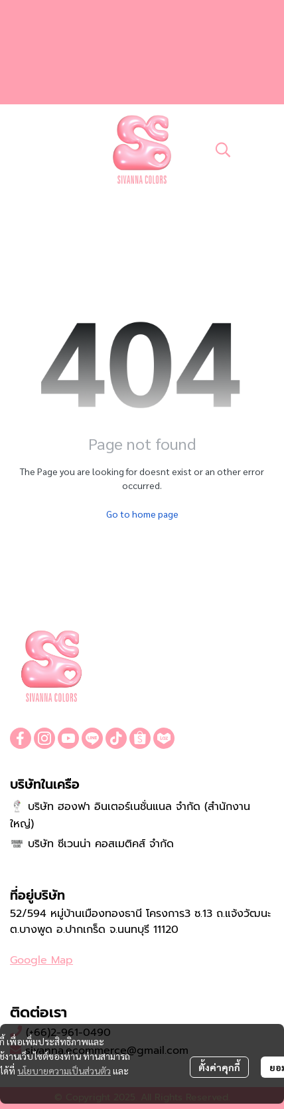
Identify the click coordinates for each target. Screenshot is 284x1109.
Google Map (41, 960)
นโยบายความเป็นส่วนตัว (64, 1070)
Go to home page (142, 514)
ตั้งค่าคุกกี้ (219, 1067)
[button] (223, 149)
